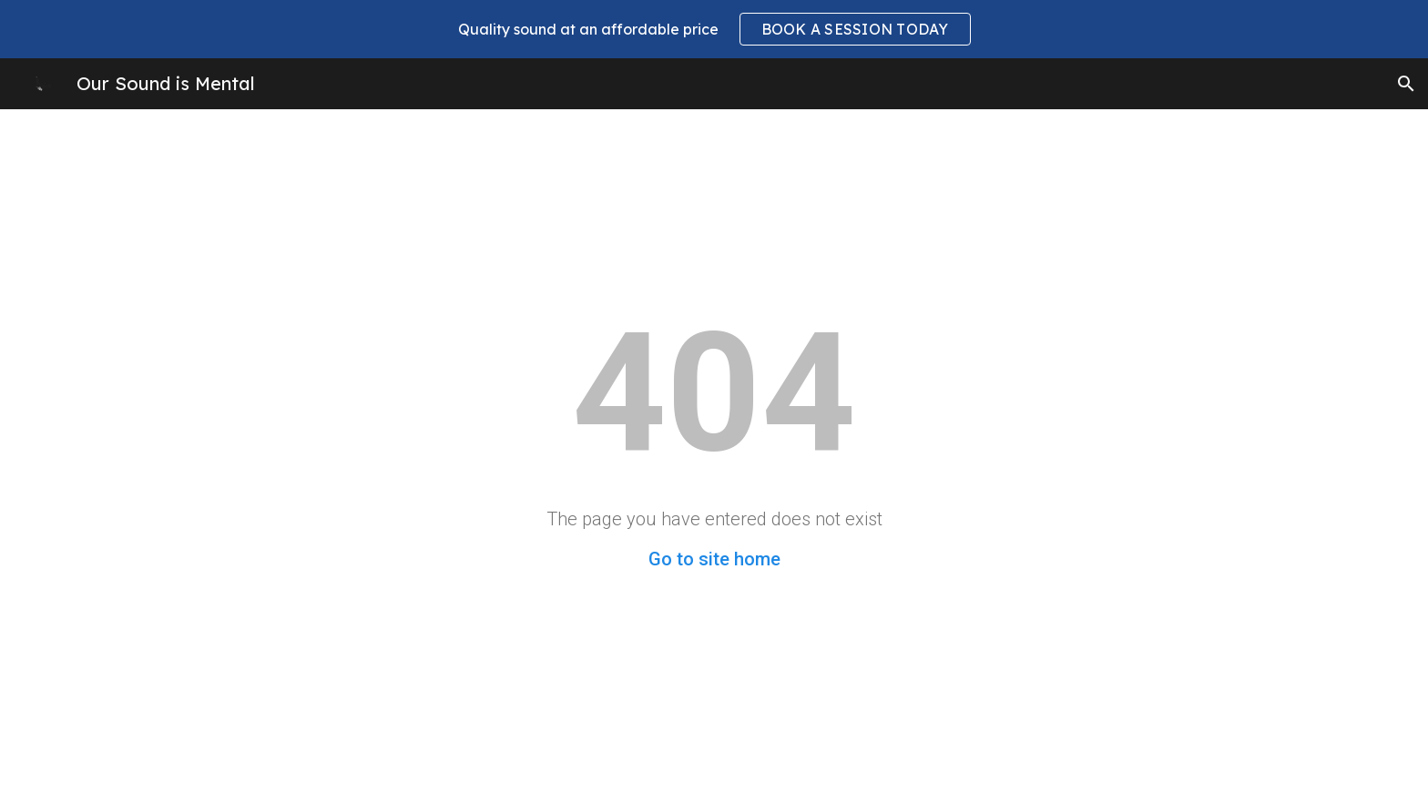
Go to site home (714, 559)
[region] (714, 29)
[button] (1406, 84)
